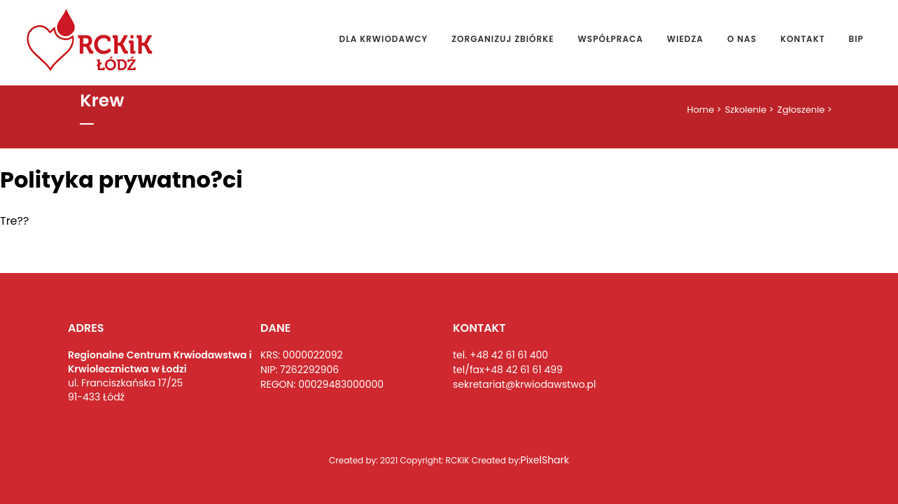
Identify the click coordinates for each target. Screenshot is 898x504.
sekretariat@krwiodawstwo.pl (524, 384)
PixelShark (545, 460)
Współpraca (610, 39)
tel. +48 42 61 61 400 (500, 355)
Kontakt (802, 39)
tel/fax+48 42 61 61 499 (508, 370)
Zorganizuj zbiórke (502, 39)
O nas (742, 39)
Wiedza (685, 39)
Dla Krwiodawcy (383, 39)
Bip (856, 39)
